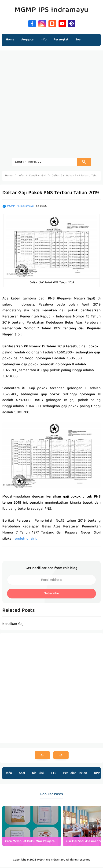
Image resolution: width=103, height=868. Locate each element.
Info (9, 774)
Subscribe (51, 594)
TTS (53, 774)
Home (10, 40)
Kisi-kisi (38, 774)
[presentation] (93, 827)
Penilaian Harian (75, 774)
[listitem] (31, 827)
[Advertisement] (51, 106)
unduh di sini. (25, 539)
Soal (22, 774)
